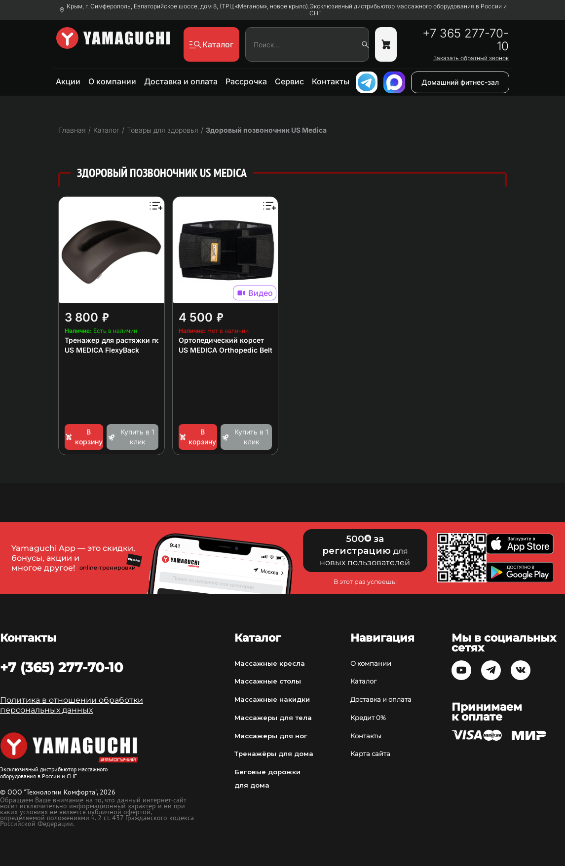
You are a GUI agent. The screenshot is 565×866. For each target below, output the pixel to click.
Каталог (363, 681)
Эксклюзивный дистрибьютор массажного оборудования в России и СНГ (408, 10)
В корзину (84, 437)
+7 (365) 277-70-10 (61, 667)
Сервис (289, 81)
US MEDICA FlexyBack (102, 350)
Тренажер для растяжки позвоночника (133, 340)
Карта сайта (370, 754)
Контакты (330, 81)
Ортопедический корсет (221, 340)
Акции (68, 81)
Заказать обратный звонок (471, 58)
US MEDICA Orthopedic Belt (225, 350)
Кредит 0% (368, 718)
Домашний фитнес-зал (460, 82)
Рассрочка (246, 81)
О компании (112, 81)
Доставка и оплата (181, 81)
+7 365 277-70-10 (465, 40)
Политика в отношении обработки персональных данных (71, 705)
